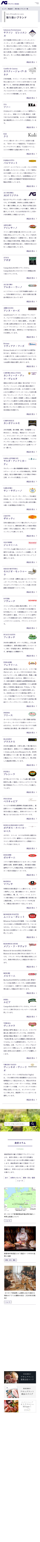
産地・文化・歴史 (29, 1178)
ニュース (20, 1181)
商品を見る (31, 62)
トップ (4, 9)
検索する (33, 1124)
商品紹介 (10, 9)
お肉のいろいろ (15, 1178)
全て (6, 1178)
